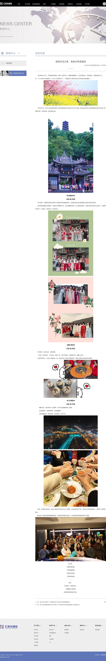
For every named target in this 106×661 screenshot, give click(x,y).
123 (50, 642)
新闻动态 (70, 4)
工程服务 (53, 4)
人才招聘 (36, 642)
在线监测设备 (36, 4)
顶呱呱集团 (103, 655)
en (104, 4)
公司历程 (36, 636)
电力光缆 (27, 4)
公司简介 (36, 629)
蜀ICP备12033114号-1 (5, 657)
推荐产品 (52, 625)
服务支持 (67, 625)
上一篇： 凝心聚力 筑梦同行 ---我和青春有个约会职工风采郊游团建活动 (52, 602)
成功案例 (61, 4)
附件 (44, 4)
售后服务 (67, 632)
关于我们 (87, 4)
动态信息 (9, 63)
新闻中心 (83, 625)
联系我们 (36, 645)
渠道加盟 (78, 4)
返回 (105, 602)
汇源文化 (36, 639)
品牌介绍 (36, 632)
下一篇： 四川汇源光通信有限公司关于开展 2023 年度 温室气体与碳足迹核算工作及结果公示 (57, 604)
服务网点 (67, 629)
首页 (19, 4)
